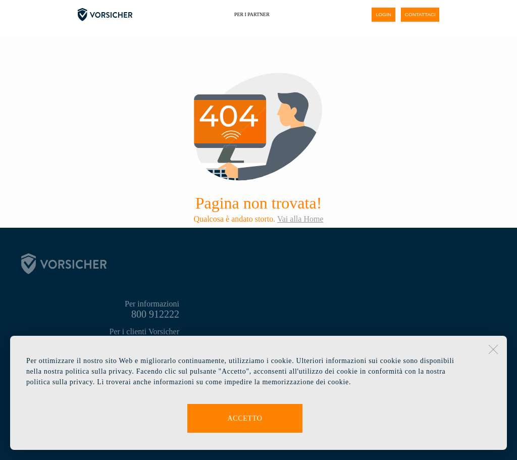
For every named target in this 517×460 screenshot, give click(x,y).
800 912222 (155, 314)
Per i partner (252, 14)
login (383, 14)
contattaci (420, 14)
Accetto (244, 418)
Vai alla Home (300, 219)
